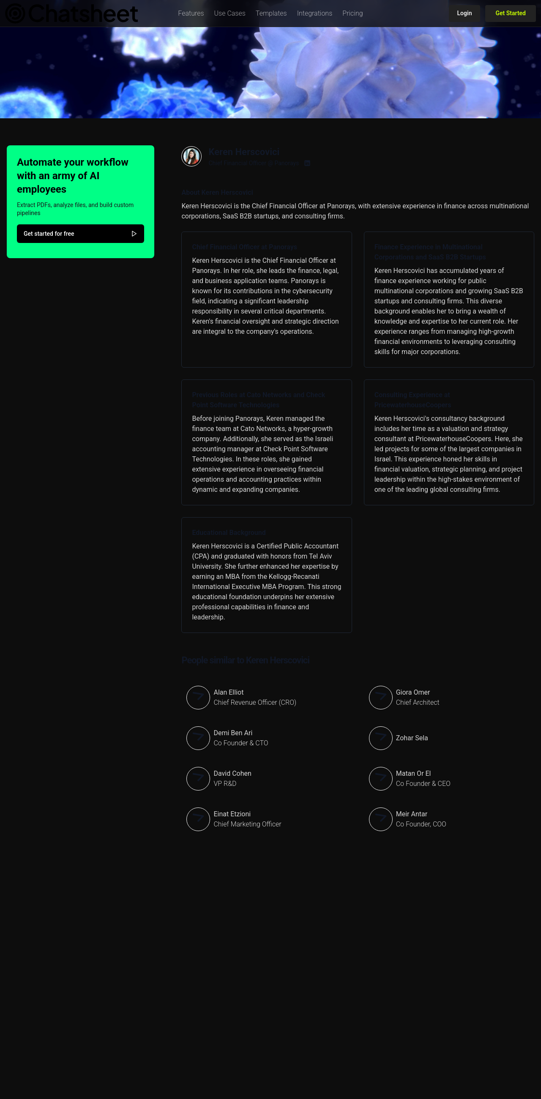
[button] (191, 13)
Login (464, 13)
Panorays (286, 163)
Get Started (510, 13)
